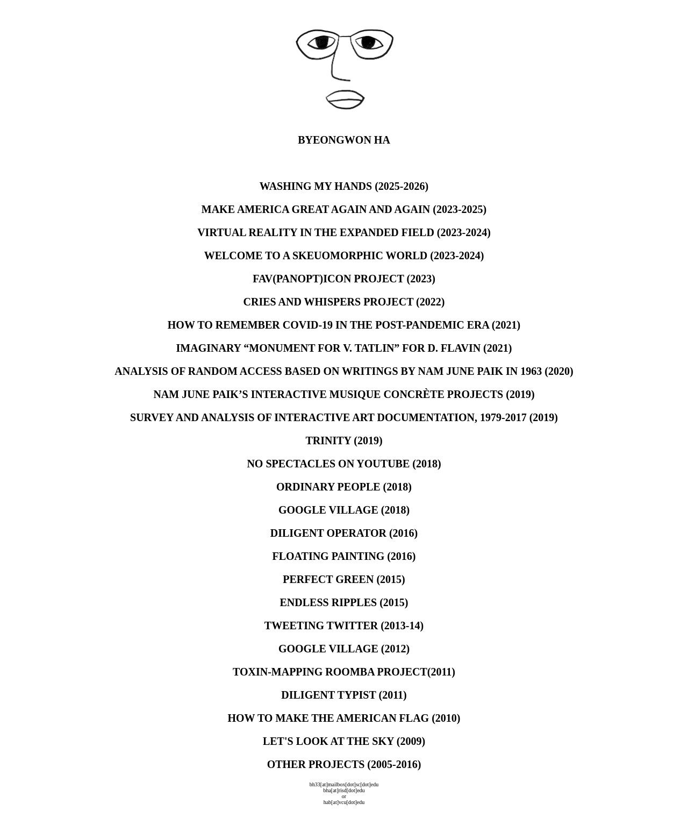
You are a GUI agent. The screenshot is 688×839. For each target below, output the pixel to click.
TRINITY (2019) (343, 440)
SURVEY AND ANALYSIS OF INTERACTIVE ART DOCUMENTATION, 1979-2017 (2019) (344, 417)
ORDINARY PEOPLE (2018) (344, 487)
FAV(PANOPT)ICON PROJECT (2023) (344, 279)
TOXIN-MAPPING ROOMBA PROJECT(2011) (344, 672)
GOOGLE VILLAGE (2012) (344, 649)
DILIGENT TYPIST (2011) (343, 695)
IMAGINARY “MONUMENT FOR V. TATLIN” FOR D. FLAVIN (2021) (344, 348)
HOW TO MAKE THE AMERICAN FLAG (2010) (343, 718)
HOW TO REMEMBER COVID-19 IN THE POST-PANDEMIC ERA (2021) (344, 325)
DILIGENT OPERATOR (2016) (344, 533)
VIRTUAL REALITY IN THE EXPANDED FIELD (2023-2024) (344, 232)
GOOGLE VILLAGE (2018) (344, 510)
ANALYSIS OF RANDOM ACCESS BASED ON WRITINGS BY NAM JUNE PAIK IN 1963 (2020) (343, 371)
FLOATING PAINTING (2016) (343, 556)
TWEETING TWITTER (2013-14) (344, 625)
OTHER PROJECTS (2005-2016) (344, 764)
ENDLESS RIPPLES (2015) (344, 602)
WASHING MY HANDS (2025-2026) (344, 186)
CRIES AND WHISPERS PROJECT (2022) (344, 302)
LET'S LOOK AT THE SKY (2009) (344, 741)
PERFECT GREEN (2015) (344, 579)
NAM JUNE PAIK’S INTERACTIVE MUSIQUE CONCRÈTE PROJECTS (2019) (343, 394)
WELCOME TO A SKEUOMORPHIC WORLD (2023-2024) (344, 255)
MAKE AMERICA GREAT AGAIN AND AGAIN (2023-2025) (344, 209)
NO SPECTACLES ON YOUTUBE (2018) (344, 464)
